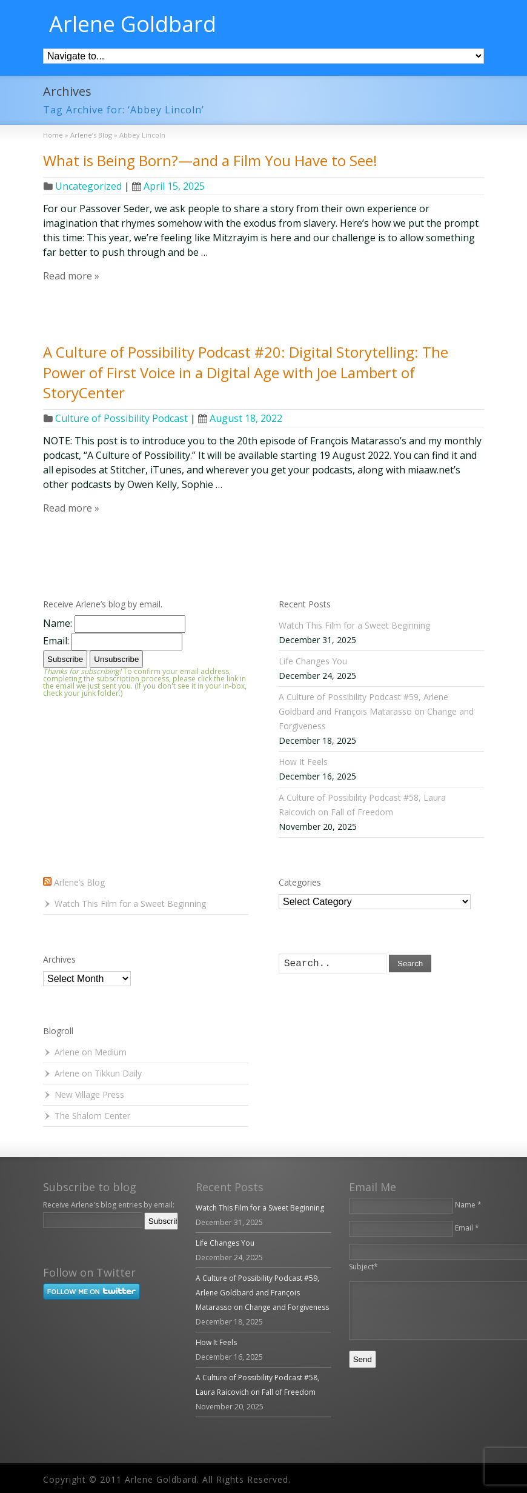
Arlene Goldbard (132, 24)
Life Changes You (313, 661)
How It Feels (303, 761)
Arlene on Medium (91, 1052)
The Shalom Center (92, 1115)
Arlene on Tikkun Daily (98, 1073)
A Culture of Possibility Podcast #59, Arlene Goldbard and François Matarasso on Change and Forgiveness (376, 711)
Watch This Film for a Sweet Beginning (354, 625)
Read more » (71, 275)
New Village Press (89, 1094)
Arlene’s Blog (79, 882)
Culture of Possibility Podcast (121, 418)
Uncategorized (88, 186)
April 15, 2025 (168, 186)
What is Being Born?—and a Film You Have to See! (210, 160)
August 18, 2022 (240, 418)
